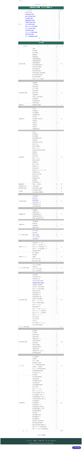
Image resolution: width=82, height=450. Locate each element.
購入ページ (53, 440)
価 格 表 (35, 440)
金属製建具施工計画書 (29, 20)
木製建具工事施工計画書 (30, 22)
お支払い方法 (41, 440)
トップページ (29, 440)
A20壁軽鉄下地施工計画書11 (38, 282)
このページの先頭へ (42, 434)
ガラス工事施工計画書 (29, 24)
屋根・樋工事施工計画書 (30, 16)
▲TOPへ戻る (76, 447)
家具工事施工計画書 (29, 34)
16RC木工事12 (36, 200)
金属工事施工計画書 (29, 14)
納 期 (47, 440)
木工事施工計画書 (29, 18)
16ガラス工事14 (36, 234)
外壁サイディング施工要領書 (31, 26)
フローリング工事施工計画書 (31, 32)
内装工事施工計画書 (29, 30)
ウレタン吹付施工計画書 (30, 28)
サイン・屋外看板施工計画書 (31, 36)
